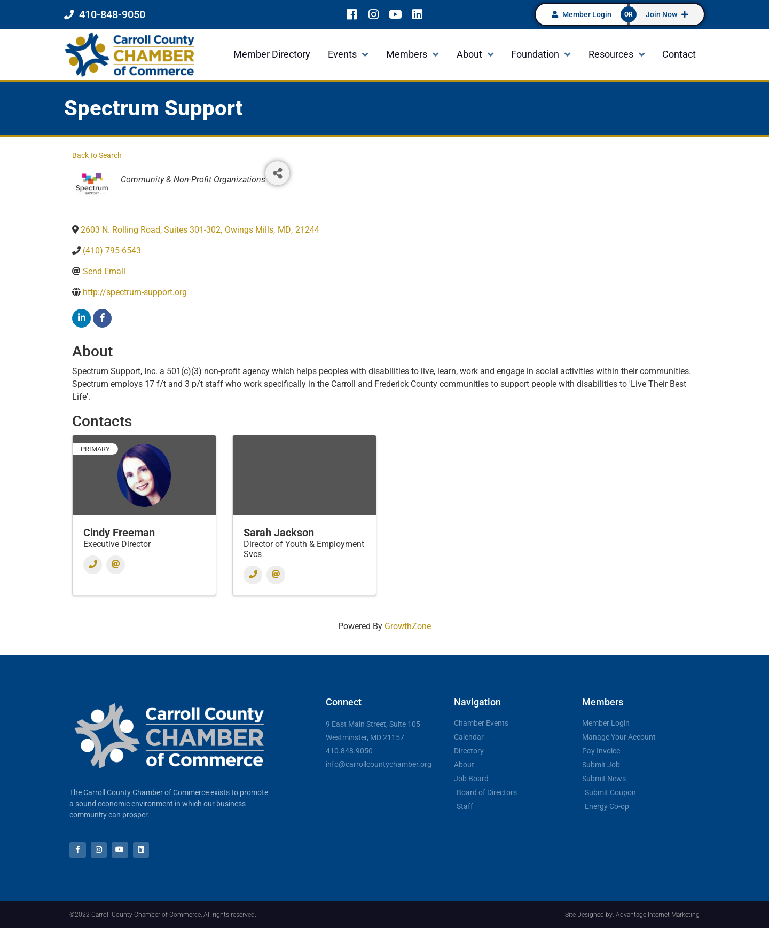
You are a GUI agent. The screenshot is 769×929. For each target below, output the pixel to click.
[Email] (115, 564)
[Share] (277, 173)
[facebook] (102, 318)
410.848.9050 (349, 751)
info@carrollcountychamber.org (378, 764)
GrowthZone (407, 626)
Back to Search (97, 155)
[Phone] (92, 564)
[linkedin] (81, 318)
